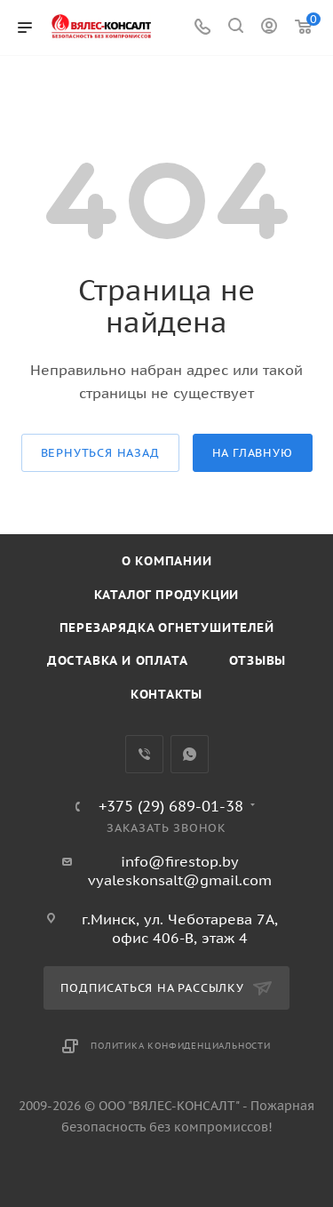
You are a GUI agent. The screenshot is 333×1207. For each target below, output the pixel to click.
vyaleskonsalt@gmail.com (180, 880)
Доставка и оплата (117, 660)
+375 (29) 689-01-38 (171, 806)
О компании (167, 561)
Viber (144, 754)
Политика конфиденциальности (181, 1045)
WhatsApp (189, 754)
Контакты (166, 694)
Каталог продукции (167, 595)
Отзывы (257, 660)
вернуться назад (100, 452)
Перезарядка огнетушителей (166, 627)
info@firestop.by (180, 861)
